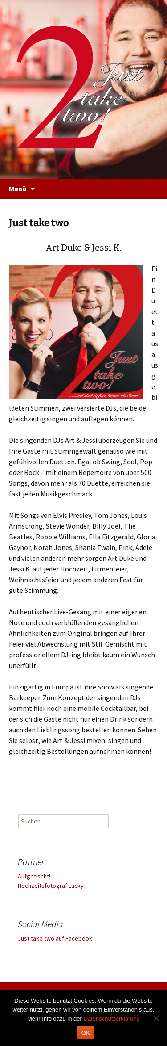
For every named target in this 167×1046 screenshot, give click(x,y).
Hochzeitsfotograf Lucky (51, 886)
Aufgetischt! (34, 876)
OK (85, 1032)
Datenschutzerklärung (112, 1018)
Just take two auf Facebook (55, 938)
